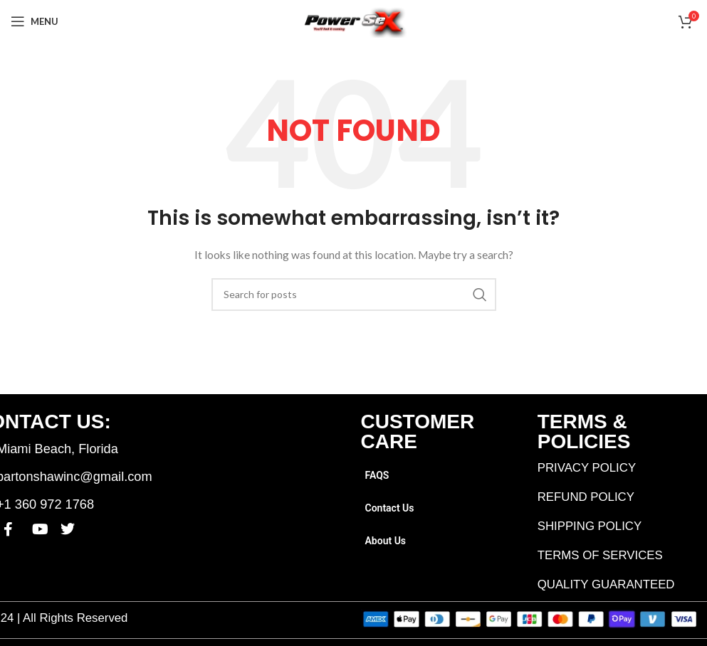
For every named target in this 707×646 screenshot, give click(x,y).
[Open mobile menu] (35, 21)
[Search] (353, 294)
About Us (386, 540)
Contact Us (389, 508)
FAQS (377, 475)
